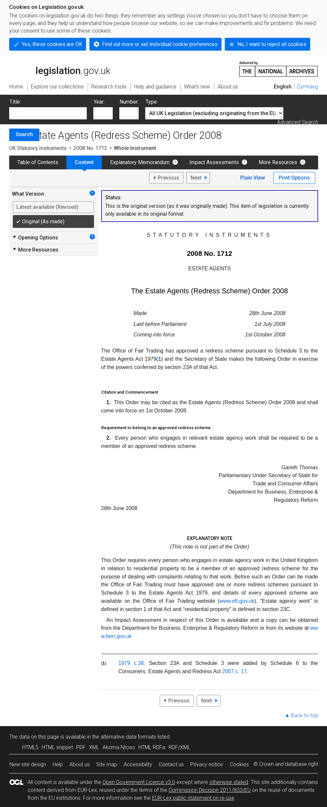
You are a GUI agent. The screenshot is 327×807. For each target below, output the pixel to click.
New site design (28, 764)
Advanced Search (297, 122)
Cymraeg (307, 87)
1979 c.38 (131, 663)
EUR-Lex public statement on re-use (193, 798)
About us (79, 764)
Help (58, 764)
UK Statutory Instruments (38, 148)
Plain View (252, 178)
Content (84, 162)
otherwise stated (228, 782)
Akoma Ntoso (119, 747)
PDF (81, 747)
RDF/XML (179, 747)
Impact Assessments (214, 162)
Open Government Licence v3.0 (139, 782)
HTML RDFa (151, 747)
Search (24, 134)
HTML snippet (57, 747)
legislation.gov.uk (59, 68)
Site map (106, 764)
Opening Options (35, 237)
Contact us (171, 764)
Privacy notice (206, 764)
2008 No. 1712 (90, 148)
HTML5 (30, 747)
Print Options (294, 178)
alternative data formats (128, 737)
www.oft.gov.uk (237, 601)
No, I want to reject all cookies (271, 44)
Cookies (239, 764)
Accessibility (138, 764)
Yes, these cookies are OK (52, 44)
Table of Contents (37, 162)
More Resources (278, 162)
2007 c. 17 (234, 671)
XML (94, 747)
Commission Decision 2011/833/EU (210, 790)
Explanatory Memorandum (140, 162)
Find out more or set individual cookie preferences (160, 44)
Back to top (304, 715)
